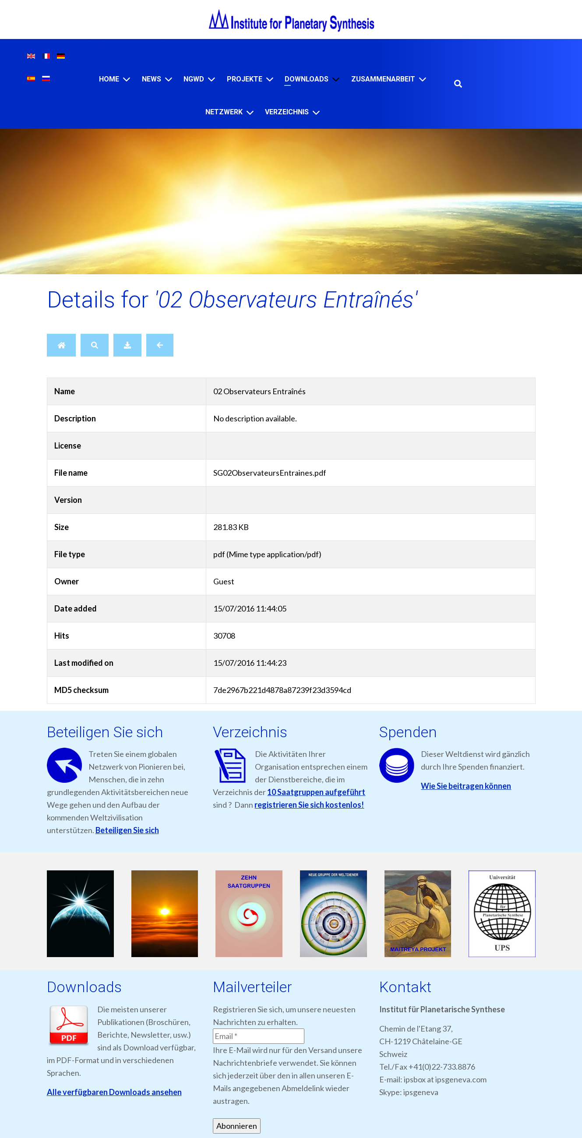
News (151, 79)
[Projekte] (269, 79)
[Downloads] (335, 79)
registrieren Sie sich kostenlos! (309, 804)
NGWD (193, 79)
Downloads (306, 79)
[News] (168, 79)
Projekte (244, 79)
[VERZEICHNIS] (316, 112)
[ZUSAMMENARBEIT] (422, 79)
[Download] (127, 345)
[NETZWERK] (250, 112)
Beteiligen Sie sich (127, 830)
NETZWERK (224, 112)
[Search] (95, 345)
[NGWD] (211, 79)
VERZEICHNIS (287, 112)
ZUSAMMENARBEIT (383, 79)
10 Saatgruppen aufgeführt (316, 792)
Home (109, 79)
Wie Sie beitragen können (466, 786)
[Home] (126, 79)
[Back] (159, 345)
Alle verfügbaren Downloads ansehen (114, 1092)
